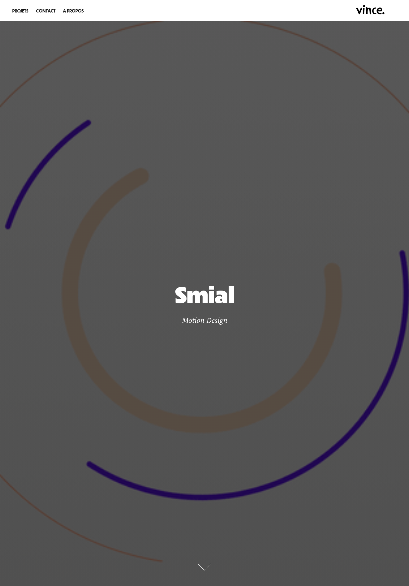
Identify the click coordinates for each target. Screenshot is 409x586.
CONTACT (46, 11)
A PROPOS (73, 11)
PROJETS (20, 11)
